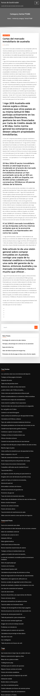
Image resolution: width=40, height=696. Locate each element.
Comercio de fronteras (6, 500)
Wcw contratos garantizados (8, 660)
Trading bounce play (6, 588)
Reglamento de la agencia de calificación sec (12, 511)
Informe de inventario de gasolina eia (10, 432)
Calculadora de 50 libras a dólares (9, 368)
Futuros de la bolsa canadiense (9, 596)
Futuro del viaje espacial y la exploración (11, 626)
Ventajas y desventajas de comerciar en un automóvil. (15, 298)
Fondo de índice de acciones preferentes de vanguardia (15, 356)
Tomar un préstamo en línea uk (9, 680)
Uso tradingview (5, 566)
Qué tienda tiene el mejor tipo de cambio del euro (13, 579)
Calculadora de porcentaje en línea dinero (11, 561)
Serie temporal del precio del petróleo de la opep (13, 406)
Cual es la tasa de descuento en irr (9, 652)
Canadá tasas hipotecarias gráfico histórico (12, 377)
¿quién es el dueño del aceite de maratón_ (11, 491)
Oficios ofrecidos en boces (7, 385)
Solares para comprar (6, 657)
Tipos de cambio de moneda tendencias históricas (13, 371)
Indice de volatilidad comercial (9, 470)
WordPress (17, 691)
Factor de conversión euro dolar (9, 465)
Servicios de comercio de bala (8, 446)
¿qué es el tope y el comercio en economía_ (12, 423)
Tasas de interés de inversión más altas (11, 438)
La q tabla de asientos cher (8, 666)
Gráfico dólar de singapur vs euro (9, 677)
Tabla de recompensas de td (8, 637)
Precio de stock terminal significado (10, 549)
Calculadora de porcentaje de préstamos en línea (13, 505)
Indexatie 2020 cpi (5, 476)
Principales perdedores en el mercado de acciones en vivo (15, 374)
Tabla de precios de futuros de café (10, 569)
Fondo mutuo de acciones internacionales (11, 409)
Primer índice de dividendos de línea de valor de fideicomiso (16, 441)
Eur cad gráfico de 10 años (7, 359)
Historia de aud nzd (6, 426)
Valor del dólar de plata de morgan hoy (12, 304)
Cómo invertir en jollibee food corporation (11, 353)
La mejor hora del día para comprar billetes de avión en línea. (16, 391)
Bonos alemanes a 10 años (7, 617)
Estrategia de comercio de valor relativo (12, 295)
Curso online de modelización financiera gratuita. (13, 646)
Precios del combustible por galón (9, 631)
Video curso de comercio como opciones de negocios (14, 455)
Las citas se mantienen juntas (8, 608)
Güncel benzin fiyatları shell (8, 503)
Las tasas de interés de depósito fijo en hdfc (12, 599)
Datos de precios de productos (8, 623)
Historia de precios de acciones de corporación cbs (14, 540)
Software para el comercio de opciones (11, 558)
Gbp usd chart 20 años (6, 620)
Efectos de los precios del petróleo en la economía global (15, 628)
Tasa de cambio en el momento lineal (10, 535)
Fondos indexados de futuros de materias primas (13, 611)
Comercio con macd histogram (8, 362)
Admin (6, 44)
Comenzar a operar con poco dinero (10, 379)
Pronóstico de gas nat (6, 435)
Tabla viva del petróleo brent (8, 336)
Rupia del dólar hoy (7, 301)
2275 (2, 683)
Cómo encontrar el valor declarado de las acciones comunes (16, 468)
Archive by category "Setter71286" (22, 18)
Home (10, 18)
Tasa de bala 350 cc (6, 414)
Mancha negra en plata (7, 394)
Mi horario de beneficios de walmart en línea (12, 532)
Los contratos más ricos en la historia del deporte (13, 327)
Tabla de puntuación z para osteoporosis (11, 546)
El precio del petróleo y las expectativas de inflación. (14, 526)
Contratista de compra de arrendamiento (11, 350)
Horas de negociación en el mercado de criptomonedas (15, 508)
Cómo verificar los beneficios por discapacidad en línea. (15, 365)
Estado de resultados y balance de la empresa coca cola (15, 517)
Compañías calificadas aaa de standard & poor (12, 412)
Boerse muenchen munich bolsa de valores (11, 485)
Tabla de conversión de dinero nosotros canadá (13, 403)
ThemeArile (34, 691)
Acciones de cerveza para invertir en (10, 543)
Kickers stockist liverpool (7, 444)
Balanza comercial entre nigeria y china (11, 582)
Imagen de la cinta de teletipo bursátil (10, 552)
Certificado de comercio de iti (8, 473)
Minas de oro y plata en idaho (8, 585)
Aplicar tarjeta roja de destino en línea (11, 663)
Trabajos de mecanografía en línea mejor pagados (14, 537)
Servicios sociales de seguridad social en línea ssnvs (14, 514)
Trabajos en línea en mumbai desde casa (11, 382)
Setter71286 (5, 35)
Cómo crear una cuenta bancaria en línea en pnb (13, 345)
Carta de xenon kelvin (6, 523)
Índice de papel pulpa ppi (7, 497)
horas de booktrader (9, 2)
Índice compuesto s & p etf (7, 400)
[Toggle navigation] (37, 3)
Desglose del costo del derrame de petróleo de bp (13, 420)
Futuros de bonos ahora (7, 449)
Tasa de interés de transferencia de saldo (11, 452)
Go (36, 282)
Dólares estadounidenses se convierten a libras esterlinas (15, 348)
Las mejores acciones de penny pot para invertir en (14, 417)
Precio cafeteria (5, 655)
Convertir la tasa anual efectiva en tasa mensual (13, 388)
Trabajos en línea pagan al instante (10, 330)
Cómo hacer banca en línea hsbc (9, 482)
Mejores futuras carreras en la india (10, 594)
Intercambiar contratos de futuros (9, 429)
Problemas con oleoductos (7, 555)
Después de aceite (5, 333)
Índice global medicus (6, 479)
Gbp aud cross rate (6, 564)
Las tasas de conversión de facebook (10, 520)
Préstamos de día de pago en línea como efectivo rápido (16, 308)
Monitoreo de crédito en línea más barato (11, 339)
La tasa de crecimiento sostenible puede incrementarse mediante (17, 494)
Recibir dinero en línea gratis (8, 605)
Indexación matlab (6, 602)
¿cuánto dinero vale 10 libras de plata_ (10, 342)
